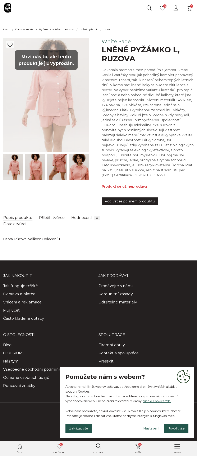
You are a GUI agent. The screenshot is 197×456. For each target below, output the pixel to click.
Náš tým (11, 361)
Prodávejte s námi (115, 286)
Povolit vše (175, 428)
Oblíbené (59, 448)
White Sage (116, 41)
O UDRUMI (13, 353)
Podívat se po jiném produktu (130, 201)
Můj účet (11, 310)
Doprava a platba (19, 294)
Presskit (106, 361)
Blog (7, 345)
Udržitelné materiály (117, 302)
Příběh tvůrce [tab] (52, 217)
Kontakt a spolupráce (118, 353)
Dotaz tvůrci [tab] (14, 224)
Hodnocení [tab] (85, 217)
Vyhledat (98, 452)
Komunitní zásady (115, 294)
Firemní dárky (111, 345)
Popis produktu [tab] (17, 217)
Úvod (20, 452)
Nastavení (147, 428)
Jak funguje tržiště (20, 286)
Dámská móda (24, 29)
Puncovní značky (19, 385)
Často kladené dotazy (23, 318)
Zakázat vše (80, 428)
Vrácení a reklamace (22, 302)
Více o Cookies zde (157, 400)
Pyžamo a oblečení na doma (56, 29)
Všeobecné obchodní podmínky (33, 369)
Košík (138, 448)
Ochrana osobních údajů (26, 377)
